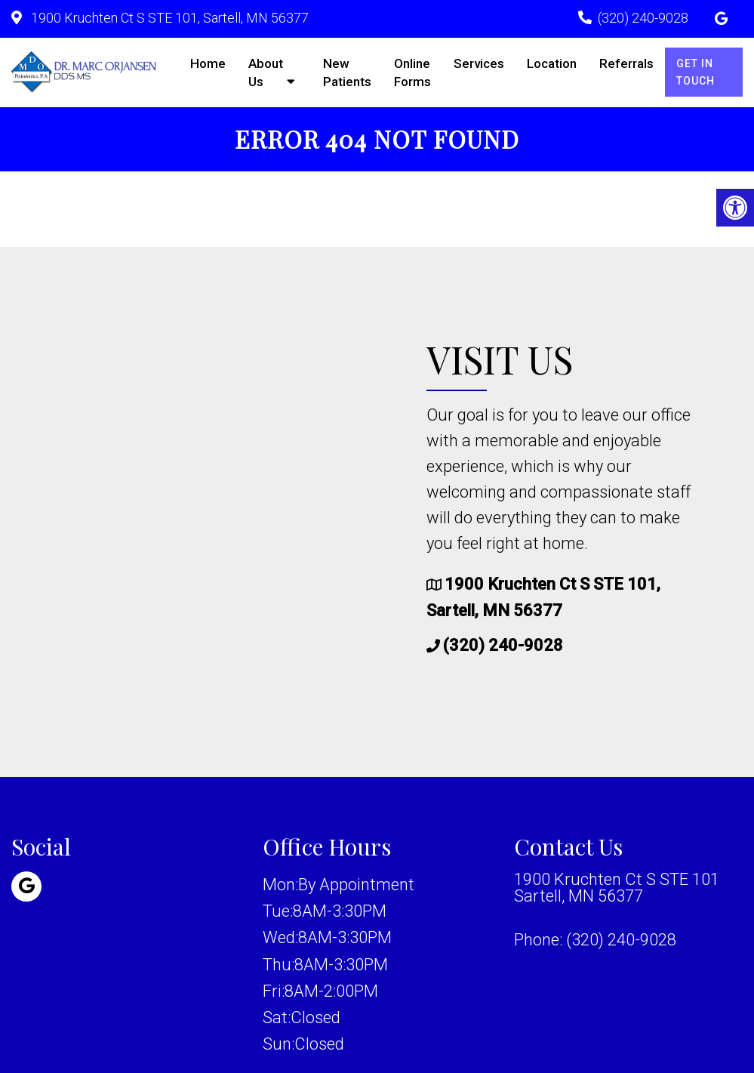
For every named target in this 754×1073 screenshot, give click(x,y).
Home (208, 63)
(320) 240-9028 (643, 18)
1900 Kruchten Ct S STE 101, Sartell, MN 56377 (168, 18)
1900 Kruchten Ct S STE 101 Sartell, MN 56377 (616, 888)
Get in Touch (695, 71)
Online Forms (412, 72)
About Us (265, 72)
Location (552, 63)
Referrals (626, 63)
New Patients (347, 72)
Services (479, 63)
